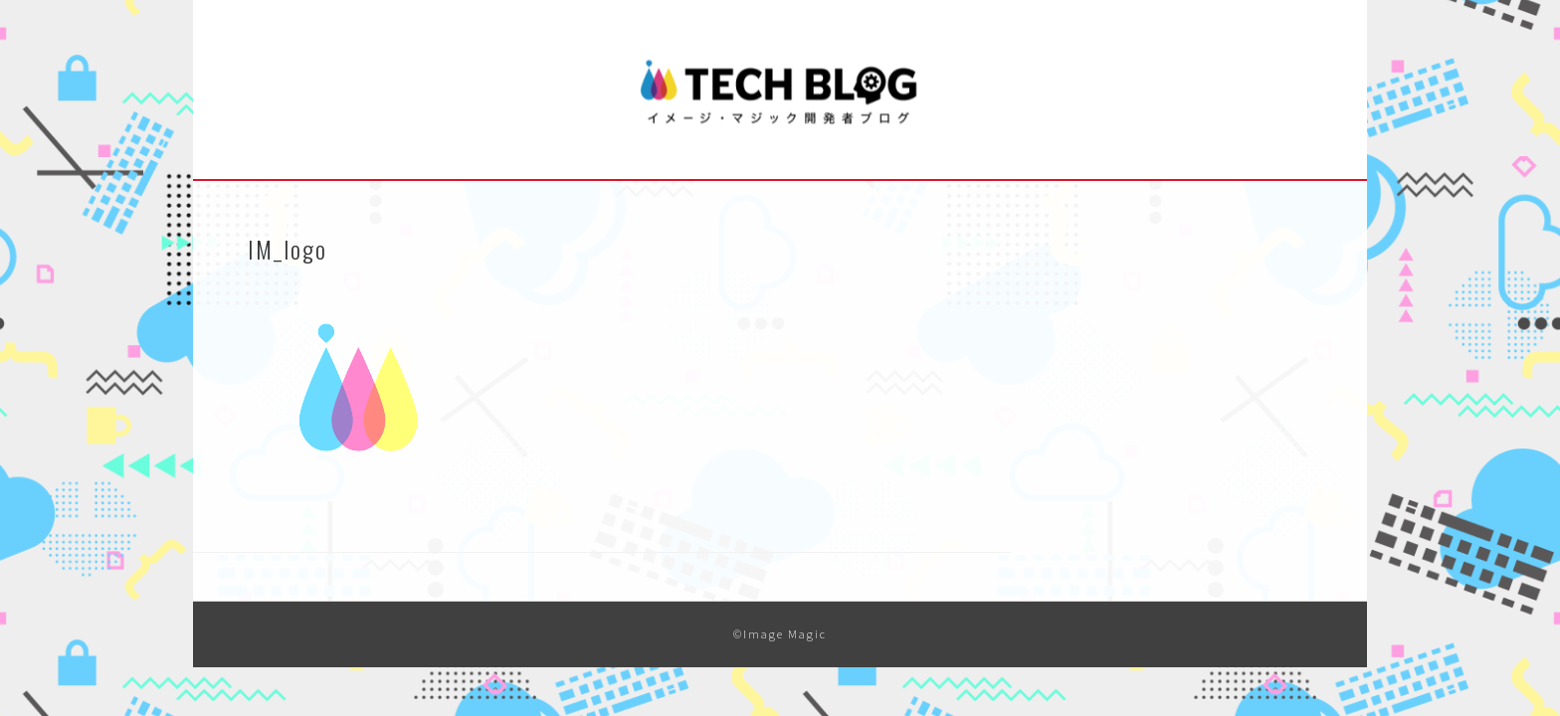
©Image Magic (780, 633)
